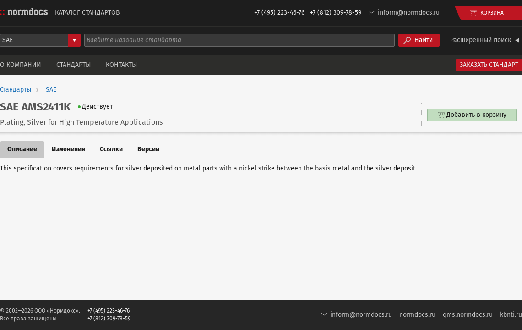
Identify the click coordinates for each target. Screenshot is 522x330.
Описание (22, 149)
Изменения (68, 149)
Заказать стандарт (489, 65)
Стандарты (73, 65)
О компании (20, 65)
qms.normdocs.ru (468, 315)
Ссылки (111, 149)
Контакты (121, 65)
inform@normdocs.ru (409, 12)
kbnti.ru (511, 315)
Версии (148, 149)
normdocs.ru (417, 315)
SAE (51, 90)
